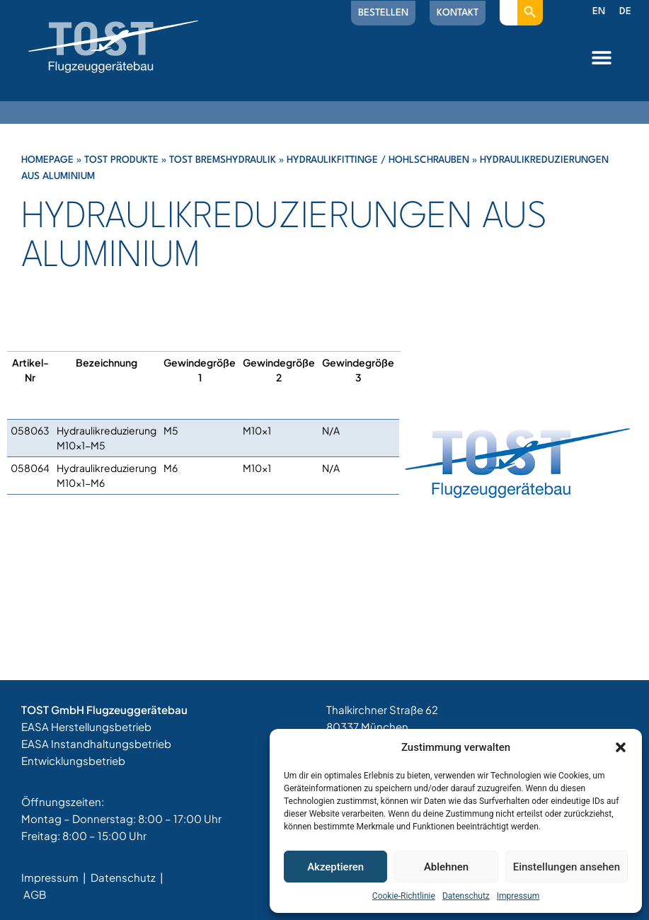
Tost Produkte (121, 160)
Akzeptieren (335, 867)
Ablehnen (446, 867)
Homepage (47, 160)
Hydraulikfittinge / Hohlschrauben (378, 160)
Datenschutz (466, 896)
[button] (621, 747)
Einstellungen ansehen (566, 867)
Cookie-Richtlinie (403, 896)
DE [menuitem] (625, 11)
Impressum (518, 896)
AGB (34, 894)
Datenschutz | (127, 877)
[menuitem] (598, 12)
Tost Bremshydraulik (222, 160)
